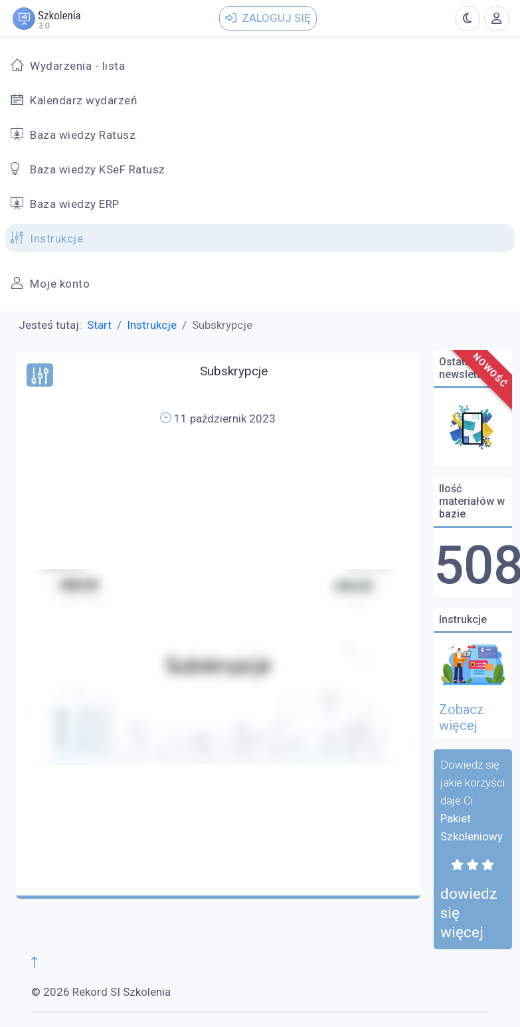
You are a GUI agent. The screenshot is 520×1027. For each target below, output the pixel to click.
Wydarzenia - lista (77, 65)
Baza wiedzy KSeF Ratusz (97, 169)
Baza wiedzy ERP (75, 204)
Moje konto (60, 283)
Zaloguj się (268, 18)
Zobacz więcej (461, 717)
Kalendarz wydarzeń (83, 100)
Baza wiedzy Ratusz (82, 134)
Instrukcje (56, 238)
